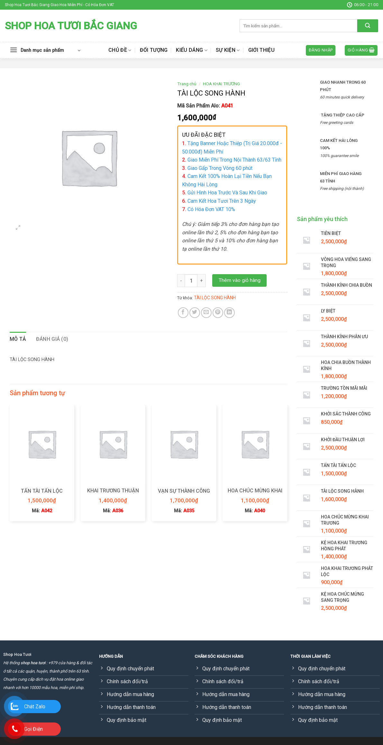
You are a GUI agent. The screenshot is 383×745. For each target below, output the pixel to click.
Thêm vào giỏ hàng (239, 280)
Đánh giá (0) (52, 339)
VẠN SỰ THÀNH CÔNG (184, 491)
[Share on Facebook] (183, 312)
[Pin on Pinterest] (218, 312)
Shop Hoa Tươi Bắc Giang (71, 26)
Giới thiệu (261, 50)
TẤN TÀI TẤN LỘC (42, 491)
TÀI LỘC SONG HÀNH (215, 297)
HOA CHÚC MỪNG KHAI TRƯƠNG (255, 494)
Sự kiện (228, 50)
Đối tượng (154, 50)
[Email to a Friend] (206, 312)
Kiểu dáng (191, 50)
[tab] (18, 339)
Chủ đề (119, 50)
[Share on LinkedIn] (229, 312)
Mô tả (18, 339)
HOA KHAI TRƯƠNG (221, 83)
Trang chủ (186, 83)
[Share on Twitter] (194, 312)
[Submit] (367, 25)
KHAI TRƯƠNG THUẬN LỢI (113, 494)
